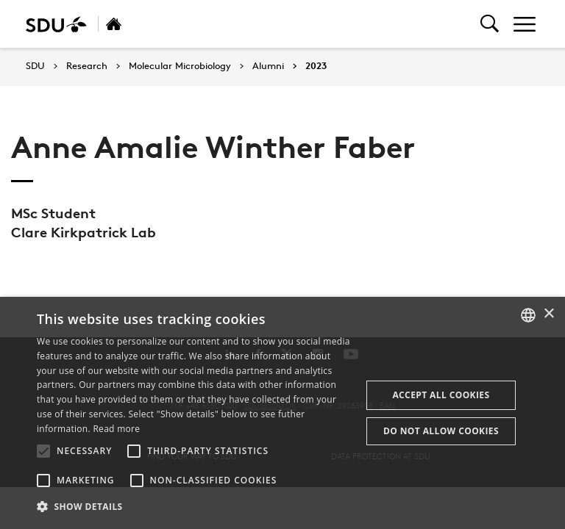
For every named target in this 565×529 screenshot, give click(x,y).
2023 (316, 66)
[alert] (282, 413)
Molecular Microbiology (180, 66)
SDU (35, 66)
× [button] (548, 314)
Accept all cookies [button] (440, 395)
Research (86, 66)
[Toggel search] (489, 24)
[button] (43, 451)
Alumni (268, 66)
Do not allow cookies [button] (441, 431)
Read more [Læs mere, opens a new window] (116, 428)
